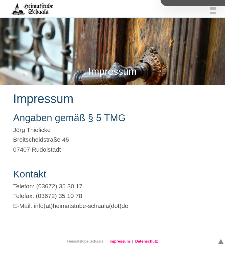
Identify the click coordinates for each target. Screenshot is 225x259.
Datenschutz (146, 241)
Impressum (120, 241)
